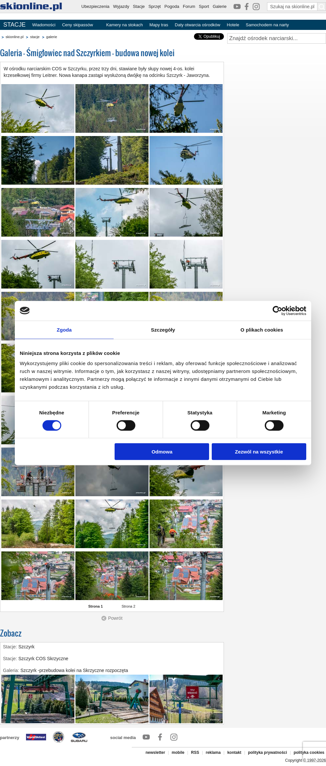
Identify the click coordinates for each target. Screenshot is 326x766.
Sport (204, 6)
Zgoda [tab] (64, 329)
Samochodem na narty (267, 24)
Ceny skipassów (77, 24)
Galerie (220, 6)
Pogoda (171, 6)
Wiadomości (44, 24)
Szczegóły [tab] (163, 329)
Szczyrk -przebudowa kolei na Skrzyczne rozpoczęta (74, 670)
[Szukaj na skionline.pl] (321, 6)
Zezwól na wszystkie (259, 451)
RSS (195, 752)
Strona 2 (128, 606)
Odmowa (161, 451)
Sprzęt (155, 6)
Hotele (233, 24)
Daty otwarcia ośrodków (197, 24)
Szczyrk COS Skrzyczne (43, 658)
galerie (51, 37)
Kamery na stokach (124, 24)
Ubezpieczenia (95, 6)
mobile (178, 752)
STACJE (14, 24)
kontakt (234, 752)
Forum (189, 6)
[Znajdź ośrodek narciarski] (276, 38)
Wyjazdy (121, 6)
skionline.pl (14, 37)
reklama (213, 752)
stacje (35, 37)
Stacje (139, 6)
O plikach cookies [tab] (261, 329)
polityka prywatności (267, 752)
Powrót (115, 618)
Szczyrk (26, 646)
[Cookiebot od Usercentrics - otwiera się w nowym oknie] (277, 310)
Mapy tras (158, 24)
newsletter (155, 752)
